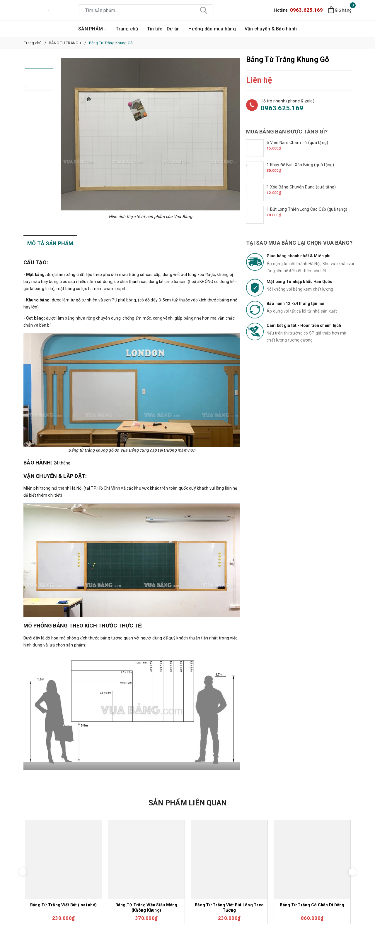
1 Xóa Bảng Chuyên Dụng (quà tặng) (301, 187)
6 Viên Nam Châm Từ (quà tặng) (297, 142)
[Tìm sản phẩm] (145, 10)
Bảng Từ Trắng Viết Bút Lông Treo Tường (229, 908)
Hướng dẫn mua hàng (212, 29)
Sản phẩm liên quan (188, 803)
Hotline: (298, 10)
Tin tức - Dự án (163, 29)
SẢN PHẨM (92, 29)
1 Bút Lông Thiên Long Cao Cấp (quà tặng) (307, 209)
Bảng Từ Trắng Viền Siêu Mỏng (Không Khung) (146, 908)
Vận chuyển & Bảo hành (271, 29)
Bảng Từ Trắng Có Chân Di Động (312, 905)
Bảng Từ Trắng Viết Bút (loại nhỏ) (63, 905)
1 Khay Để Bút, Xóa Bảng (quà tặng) (300, 164)
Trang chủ (127, 29)
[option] (150, 134)
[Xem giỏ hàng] (340, 10)
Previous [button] (22, 872)
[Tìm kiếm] (203, 10)
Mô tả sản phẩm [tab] (50, 243)
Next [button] (352, 872)
